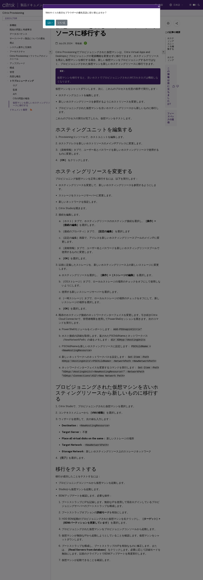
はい (50, 22)
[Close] (158, 6)
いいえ (61, 22)
